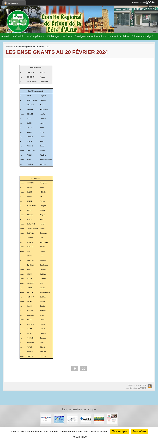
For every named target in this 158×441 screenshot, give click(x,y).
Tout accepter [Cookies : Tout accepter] (120, 431)
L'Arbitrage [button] (53, 36)
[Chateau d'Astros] (72, 419)
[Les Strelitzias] (112, 419)
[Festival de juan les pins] (59, 419)
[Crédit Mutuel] (46, 419)
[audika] (85, 419)
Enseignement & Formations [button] (90, 36)
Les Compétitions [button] (35, 36)
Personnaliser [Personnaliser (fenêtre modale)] (80, 436)
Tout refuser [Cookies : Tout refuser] (139, 431)
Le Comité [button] (17, 36)
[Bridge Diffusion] (98, 419)
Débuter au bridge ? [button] (142, 36)
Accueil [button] (5, 36)
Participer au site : (143, 2)
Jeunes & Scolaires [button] (118, 36)
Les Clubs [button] (66, 36)
